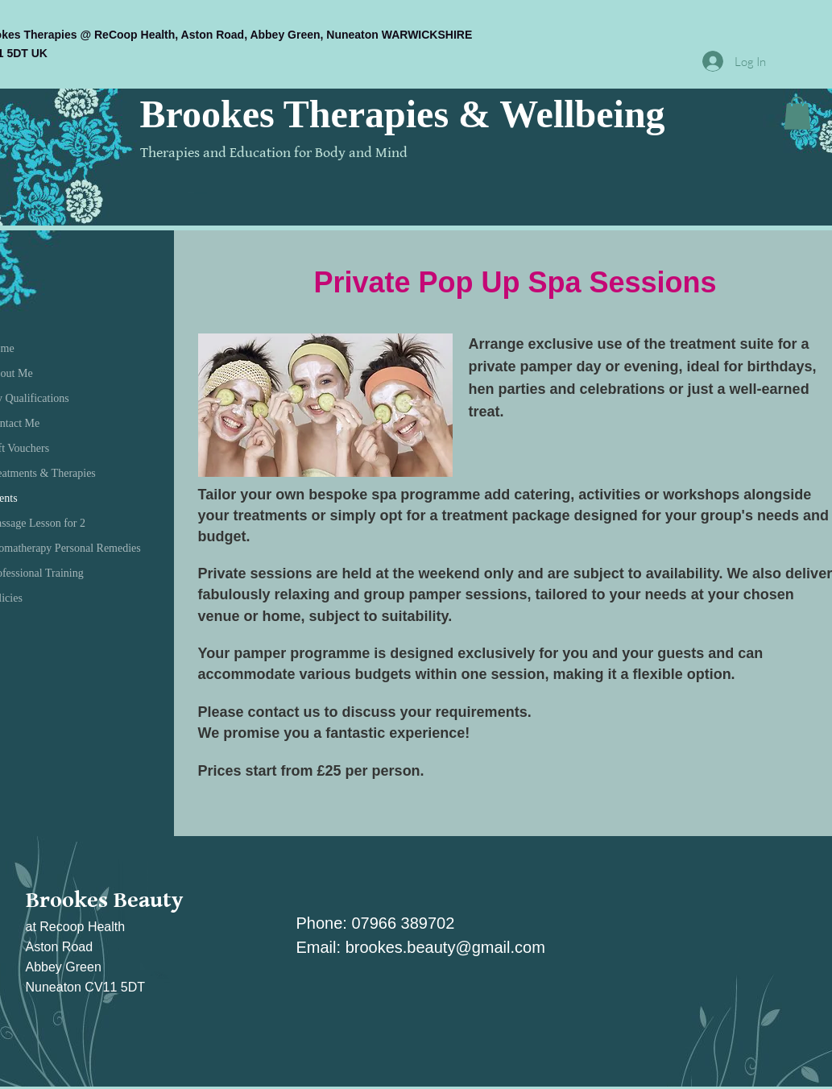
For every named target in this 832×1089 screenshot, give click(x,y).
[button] (797, 113)
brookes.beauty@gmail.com (445, 947)
